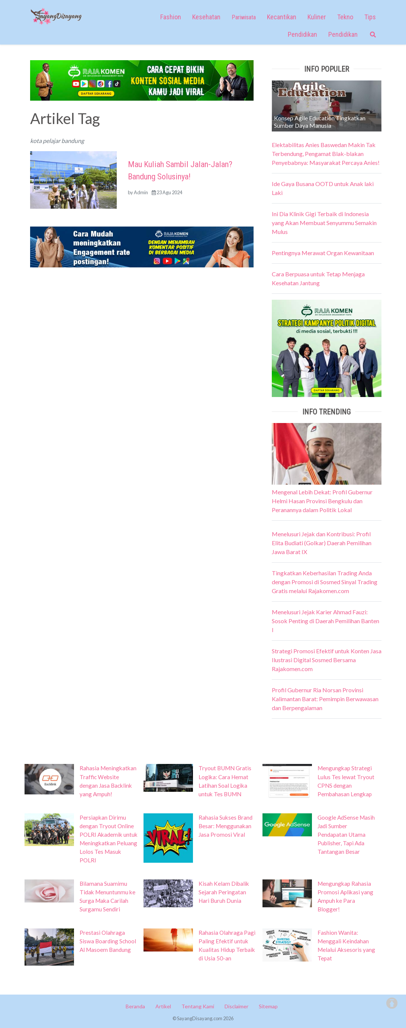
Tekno (345, 17)
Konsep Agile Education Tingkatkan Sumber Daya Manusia (319, 121)
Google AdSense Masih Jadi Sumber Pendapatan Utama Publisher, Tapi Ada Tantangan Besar (346, 834)
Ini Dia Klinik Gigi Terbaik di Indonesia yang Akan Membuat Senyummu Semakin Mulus (324, 222)
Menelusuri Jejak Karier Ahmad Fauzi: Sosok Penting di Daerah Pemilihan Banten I (325, 620)
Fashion (170, 17)
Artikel (163, 1006)
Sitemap (268, 1006)
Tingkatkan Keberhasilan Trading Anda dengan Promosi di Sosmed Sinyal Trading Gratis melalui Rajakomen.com (324, 581)
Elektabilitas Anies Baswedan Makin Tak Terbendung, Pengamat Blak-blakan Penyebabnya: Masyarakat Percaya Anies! (326, 153)
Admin (141, 192)
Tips (370, 17)
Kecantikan (281, 17)
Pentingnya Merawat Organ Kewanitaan (323, 252)
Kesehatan (206, 17)
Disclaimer (236, 1006)
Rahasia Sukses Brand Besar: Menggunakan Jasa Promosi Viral (225, 826)
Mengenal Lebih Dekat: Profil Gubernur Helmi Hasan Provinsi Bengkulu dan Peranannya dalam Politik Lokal (322, 500)
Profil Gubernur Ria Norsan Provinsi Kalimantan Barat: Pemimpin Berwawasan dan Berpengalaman (325, 698)
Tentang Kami (197, 1006)
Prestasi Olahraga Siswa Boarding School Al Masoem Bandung (108, 941)
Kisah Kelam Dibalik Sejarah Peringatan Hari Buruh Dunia (224, 892)
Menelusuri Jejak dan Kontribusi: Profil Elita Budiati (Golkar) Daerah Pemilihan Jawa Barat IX (321, 542)
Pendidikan (302, 34)
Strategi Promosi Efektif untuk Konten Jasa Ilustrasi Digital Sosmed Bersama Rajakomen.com (326, 659)
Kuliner (316, 17)
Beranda (135, 1006)
